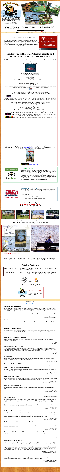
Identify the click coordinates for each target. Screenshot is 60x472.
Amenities (30, 32)
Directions (43, 32)
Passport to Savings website (42, 192)
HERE (54, 117)
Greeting (6, 32)
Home (54, 32)
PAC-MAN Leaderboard (30, 164)
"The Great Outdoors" (28, 147)
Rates (17, 32)
